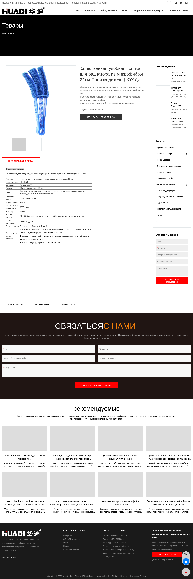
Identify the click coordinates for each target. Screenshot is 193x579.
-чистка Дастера (163, 160)
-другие (159, 215)
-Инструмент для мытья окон (168, 166)
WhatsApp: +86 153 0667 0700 (116, 543)
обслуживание (109, 10)
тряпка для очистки (14, 304)
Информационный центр (147, 10)
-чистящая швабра (164, 154)
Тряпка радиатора (68, 304)
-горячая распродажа (165, 148)
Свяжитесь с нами (178, 10)
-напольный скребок (165, 178)
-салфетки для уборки (165, 190)
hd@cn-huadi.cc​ (127, 546)
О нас (125, 10)
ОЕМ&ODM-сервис (71, 539)
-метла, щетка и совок (165, 184)
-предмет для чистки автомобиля (170, 197)
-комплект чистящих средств (168, 209)
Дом (77, 10)
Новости (66, 546)
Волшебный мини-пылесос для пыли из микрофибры (179, 75)
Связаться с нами (71, 550)
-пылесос (160, 221)
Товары (89, 10)
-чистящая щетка (163, 172)
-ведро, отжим (162, 203)
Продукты (67, 535)
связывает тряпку (41, 304)
